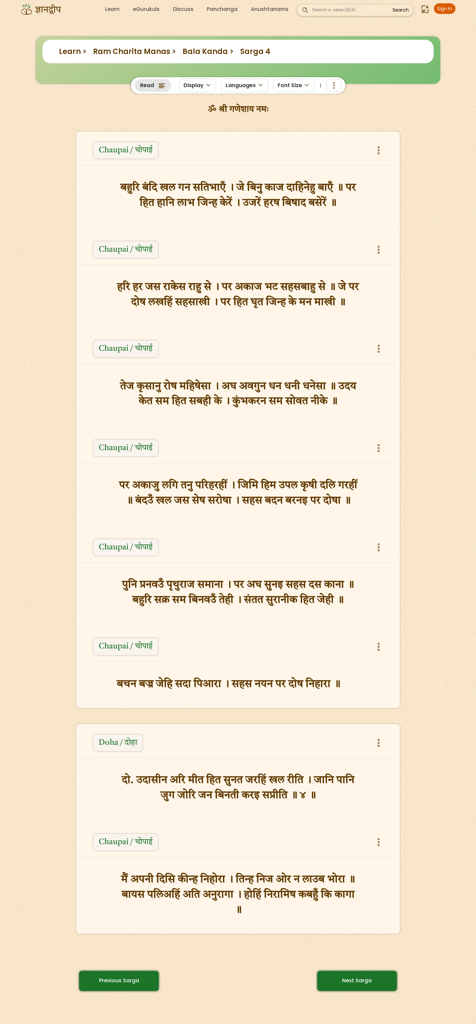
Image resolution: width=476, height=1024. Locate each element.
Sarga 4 (255, 51)
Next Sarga (357, 980)
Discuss (183, 9)
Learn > (72, 51)
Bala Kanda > (208, 51)
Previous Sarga (119, 980)
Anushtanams (270, 9)
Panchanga (222, 9)
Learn (112, 9)
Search (401, 10)
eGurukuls (146, 9)
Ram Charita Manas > (134, 51)
